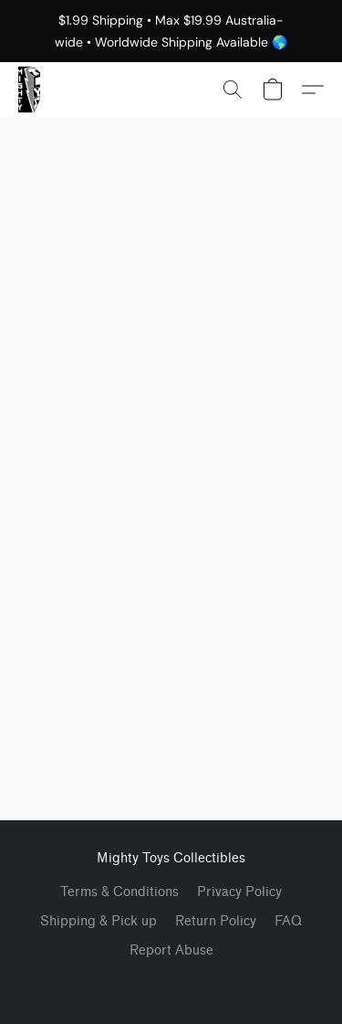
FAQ (288, 921)
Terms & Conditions (119, 892)
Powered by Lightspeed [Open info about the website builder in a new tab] (171, 984)
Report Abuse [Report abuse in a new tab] (171, 950)
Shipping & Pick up (98, 921)
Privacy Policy (239, 892)
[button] (29, 89)
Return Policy (215, 921)
